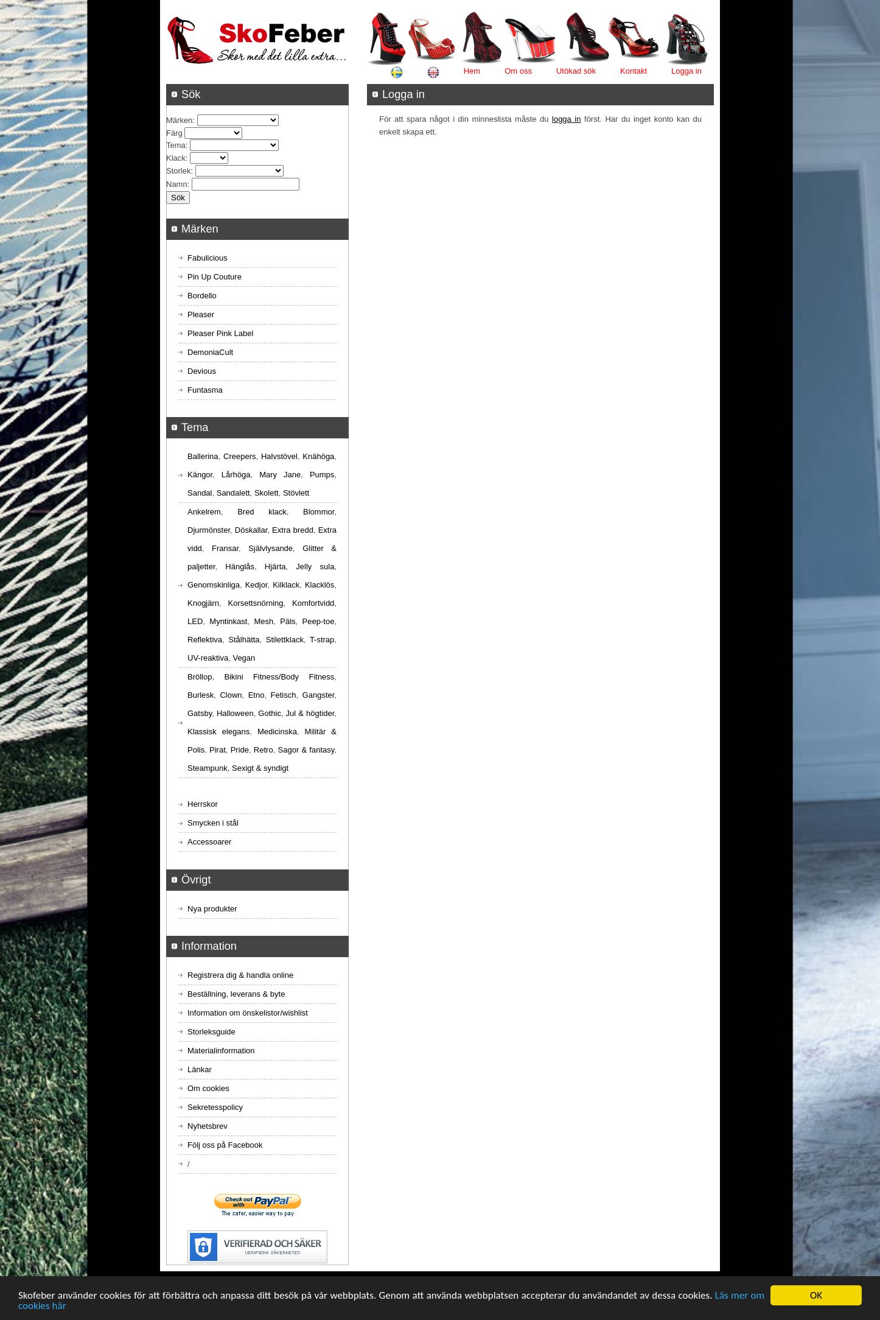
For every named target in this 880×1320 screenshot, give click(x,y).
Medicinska (277, 731)
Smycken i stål (213, 822)
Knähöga (318, 456)
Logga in (686, 70)
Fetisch (283, 695)
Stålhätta (243, 639)
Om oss (518, 70)
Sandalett (233, 492)
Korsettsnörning (255, 603)
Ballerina (202, 456)
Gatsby (199, 713)
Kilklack (286, 584)
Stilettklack (285, 639)
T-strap (322, 639)
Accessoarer (209, 841)
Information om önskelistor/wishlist (247, 1012)
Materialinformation (221, 1050)
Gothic (269, 713)
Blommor (318, 511)
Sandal (199, 492)
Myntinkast (228, 621)
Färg (174, 133)
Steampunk (207, 768)
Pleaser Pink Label (220, 333)
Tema (176, 145)
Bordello (202, 295)
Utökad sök (576, 70)
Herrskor (202, 804)
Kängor (199, 474)
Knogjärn (203, 603)
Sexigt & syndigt (260, 768)
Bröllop (199, 676)
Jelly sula (315, 566)
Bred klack (262, 511)
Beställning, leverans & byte (236, 994)
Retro (263, 749)
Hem (472, 70)
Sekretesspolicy (215, 1107)
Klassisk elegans (218, 731)
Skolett (266, 492)
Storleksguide (211, 1031)
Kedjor (256, 584)
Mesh (263, 621)
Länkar (199, 1069)
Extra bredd (292, 530)
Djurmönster (208, 530)
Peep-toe (318, 621)
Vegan (243, 657)
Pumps (322, 474)
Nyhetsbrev (207, 1126)
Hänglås (239, 566)
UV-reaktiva (207, 657)
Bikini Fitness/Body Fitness (279, 676)
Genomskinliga (213, 584)
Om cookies (208, 1088)
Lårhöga (236, 474)
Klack (176, 158)
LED (195, 621)
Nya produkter (212, 908)
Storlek (178, 170)
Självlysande (270, 548)
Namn (176, 184)
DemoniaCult (210, 352)
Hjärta (275, 566)
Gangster (318, 695)
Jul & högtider (310, 713)
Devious (201, 371)
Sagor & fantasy (306, 749)
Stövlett (296, 492)
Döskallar (251, 530)
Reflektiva (204, 639)
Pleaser (200, 314)
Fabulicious (207, 257)
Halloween (235, 713)
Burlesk (200, 695)
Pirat (217, 749)
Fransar (225, 548)
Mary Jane (280, 474)
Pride (240, 749)
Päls (287, 621)
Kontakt (633, 70)
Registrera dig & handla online (240, 975)
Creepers (239, 456)
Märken (179, 120)
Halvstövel (279, 456)
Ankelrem (204, 511)
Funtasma (205, 390)
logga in (566, 119)
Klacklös (319, 584)
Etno (256, 695)
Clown (231, 695)
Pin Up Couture (214, 276)
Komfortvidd (313, 603)
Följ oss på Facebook (225, 1145)
